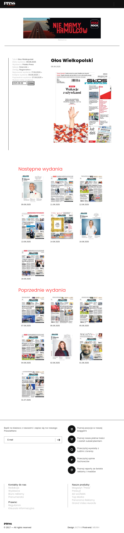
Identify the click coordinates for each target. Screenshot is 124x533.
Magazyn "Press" (81, 487)
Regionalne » (25, 69)
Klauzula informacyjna (21, 508)
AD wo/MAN (78, 494)
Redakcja (13, 487)
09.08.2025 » (34, 74)
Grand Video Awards (84, 503)
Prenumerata (16, 497)
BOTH (78, 527)
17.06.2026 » (36, 72)
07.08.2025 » (37, 77)
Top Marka (78, 497)
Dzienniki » (24, 67)
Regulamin (14, 505)
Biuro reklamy (16, 494)
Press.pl (76, 490)
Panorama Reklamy (83, 500)
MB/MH (96, 527)
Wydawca (14, 490)
